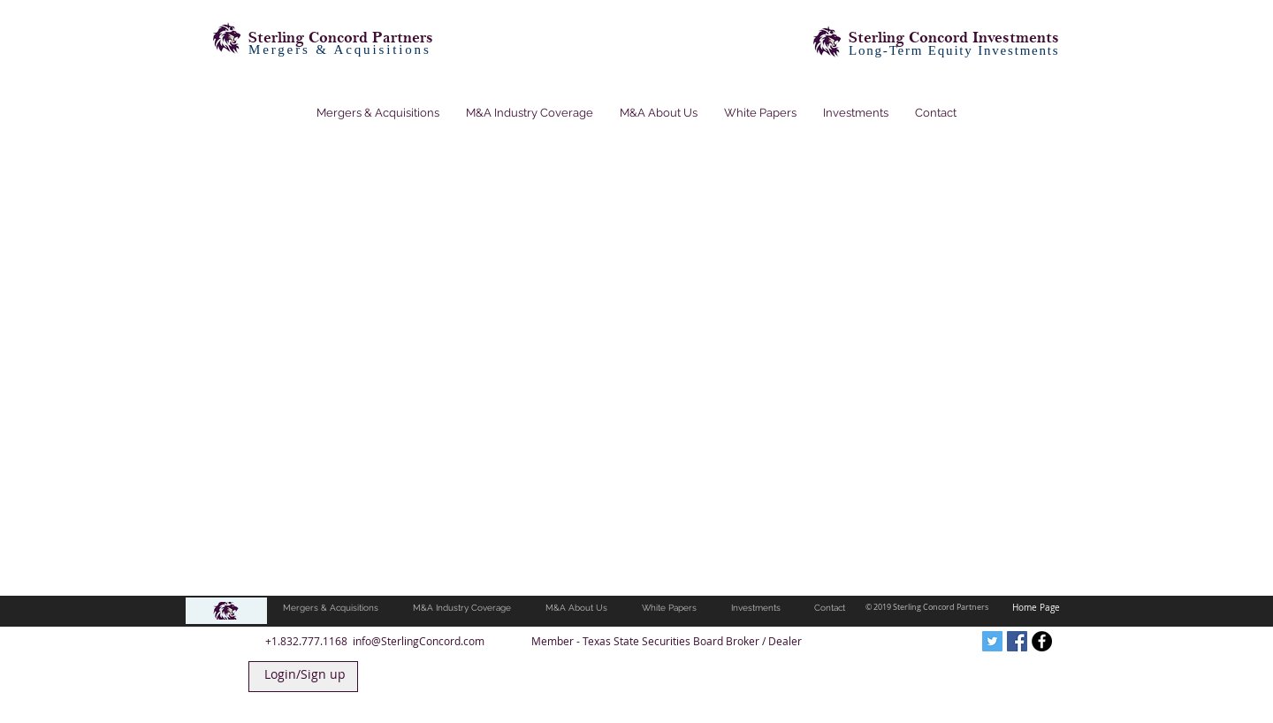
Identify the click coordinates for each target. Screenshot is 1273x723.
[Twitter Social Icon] (992, 641)
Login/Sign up (305, 674)
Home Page (1036, 607)
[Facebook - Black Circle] (1042, 641)
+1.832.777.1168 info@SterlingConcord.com (374, 641)
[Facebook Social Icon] (1017, 641)
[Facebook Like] (884, 641)
